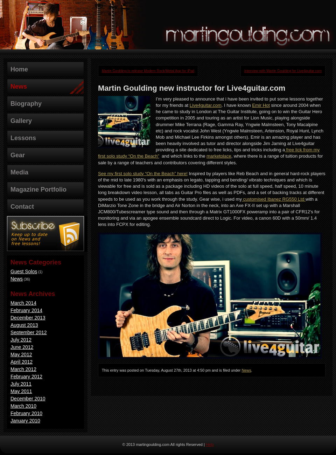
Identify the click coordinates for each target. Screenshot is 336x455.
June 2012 (21, 347)
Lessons (23, 138)
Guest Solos (23, 271)
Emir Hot (261, 105)
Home (19, 69)
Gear (17, 155)
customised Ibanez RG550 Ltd (274, 199)
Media (19, 172)
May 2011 (21, 391)
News (18, 86)
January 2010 (25, 420)
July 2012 (20, 340)
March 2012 (23, 369)
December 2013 (28, 317)
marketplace (218, 156)
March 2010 (23, 406)
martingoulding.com (248, 34)
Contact (22, 206)
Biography (26, 103)
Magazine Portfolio (38, 189)
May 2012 (21, 354)
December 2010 (28, 398)
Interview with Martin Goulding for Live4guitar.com (283, 71)
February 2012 (26, 376)
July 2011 (20, 384)
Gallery (21, 120)
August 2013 (24, 325)
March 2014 (23, 303)
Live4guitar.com (206, 105)
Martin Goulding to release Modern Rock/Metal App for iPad (148, 71)
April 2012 (21, 362)
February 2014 (26, 310)
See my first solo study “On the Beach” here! (143, 173)
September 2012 (28, 332)
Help (210, 444)
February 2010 (26, 413)
